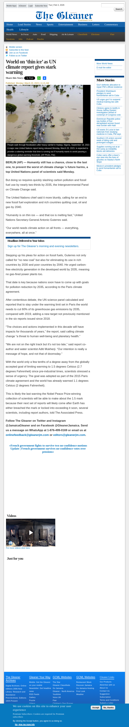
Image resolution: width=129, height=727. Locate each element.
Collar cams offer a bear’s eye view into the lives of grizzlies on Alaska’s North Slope (108, 158)
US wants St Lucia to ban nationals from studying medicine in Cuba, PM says (109, 132)
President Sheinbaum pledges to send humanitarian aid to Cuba (108, 93)
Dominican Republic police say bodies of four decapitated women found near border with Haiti (108, 122)
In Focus (25, 34)
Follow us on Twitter (18, 55)
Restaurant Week (84, 682)
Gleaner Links (107, 677)
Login (30, 6)
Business (82, 24)
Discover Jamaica (84, 685)
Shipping (53, 34)
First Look (80, 691)
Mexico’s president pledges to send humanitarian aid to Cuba (109, 168)
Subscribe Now (41, 6)
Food (43, 34)
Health (10, 29)
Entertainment (65, 24)
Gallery (32, 697)
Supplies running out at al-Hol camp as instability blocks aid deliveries (108, 149)
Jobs (21, 39)
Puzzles (40, 39)
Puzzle (32, 700)
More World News (105, 64)
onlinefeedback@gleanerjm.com (27, 435)
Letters (96, 24)
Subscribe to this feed (18, 50)
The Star (56, 682)
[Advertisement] (48, 478)
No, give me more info (25, 724)
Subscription (105, 697)
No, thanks (108, 707)
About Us (104, 688)
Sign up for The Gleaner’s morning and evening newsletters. (43, 246)
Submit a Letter (106, 703)
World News (11, 34)
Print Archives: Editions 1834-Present (16, 699)
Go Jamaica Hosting (85, 688)
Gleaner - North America (63, 691)
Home (10, 24)
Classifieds (82, 34)
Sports (50, 24)
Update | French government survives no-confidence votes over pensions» (48, 450)
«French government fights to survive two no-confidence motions (48, 445)
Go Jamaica (58, 688)
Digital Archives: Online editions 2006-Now (16, 687)
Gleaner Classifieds (61, 685)
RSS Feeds (34, 694)
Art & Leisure (67, 34)
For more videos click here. (18, 548)
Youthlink (57, 694)
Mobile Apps (11, 6)
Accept (95, 707)
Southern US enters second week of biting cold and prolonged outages (109, 140)
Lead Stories (24, 24)
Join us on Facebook (18, 53)
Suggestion (105, 694)
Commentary (111, 24)
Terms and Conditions (109, 700)
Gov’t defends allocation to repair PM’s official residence (109, 86)
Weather (80, 694)
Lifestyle (24, 29)
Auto (35, 34)
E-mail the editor (104, 68)
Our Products (106, 682)
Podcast (30, 39)
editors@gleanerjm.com (69, 435)
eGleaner (22, 6)
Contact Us (105, 691)
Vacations (10, 39)
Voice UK (57, 697)
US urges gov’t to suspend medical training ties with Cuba (108, 102)
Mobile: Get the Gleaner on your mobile (39, 683)
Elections (95, 34)
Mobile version (15, 47)
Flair (112, 34)
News (39, 24)
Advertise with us (107, 685)
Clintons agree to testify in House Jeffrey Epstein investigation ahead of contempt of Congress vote (109, 111)
